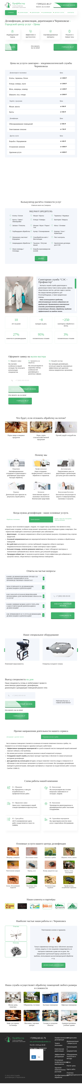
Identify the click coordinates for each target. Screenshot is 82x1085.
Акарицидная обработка (20, 243)
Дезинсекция (23, 12)
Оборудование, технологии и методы (72, 1058)
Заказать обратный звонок (65, 5)
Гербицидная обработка (20, 231)
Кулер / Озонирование (41, 231)
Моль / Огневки (59, 225)
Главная (11, 12)
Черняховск (42, 1050)
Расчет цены (71, 1067)
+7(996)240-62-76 (61, 615)
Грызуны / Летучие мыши (39, 244)
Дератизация (35, 12)
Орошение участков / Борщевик (19, 238)
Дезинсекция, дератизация (53, 965)
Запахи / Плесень (18, 225)
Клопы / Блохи (17, 216)
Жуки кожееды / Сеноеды (17, 250)
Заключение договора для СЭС (60, 244)
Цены (69, 1064)
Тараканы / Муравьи (60, 216)
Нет (39, 1059)
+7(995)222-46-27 (43, 4)
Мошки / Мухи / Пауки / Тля (40, 226)
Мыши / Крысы (38, 216)
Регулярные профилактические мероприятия (61, 1064)
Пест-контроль (58, 237)
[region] (56, 294)
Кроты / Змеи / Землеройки (16, 220)
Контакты (71, 12)
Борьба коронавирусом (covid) (40, 250)
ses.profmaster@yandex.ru (40, 1043)
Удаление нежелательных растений (60, 1071)
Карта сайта (71, 1071)
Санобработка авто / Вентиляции (39, 238)
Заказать (11, 47)
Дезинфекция (47, 12)
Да (34, 1059)
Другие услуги (59, 12)
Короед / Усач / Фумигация (58, 232)
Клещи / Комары (38, 220)
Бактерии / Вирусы (60, 220)
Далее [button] (41, 258)
